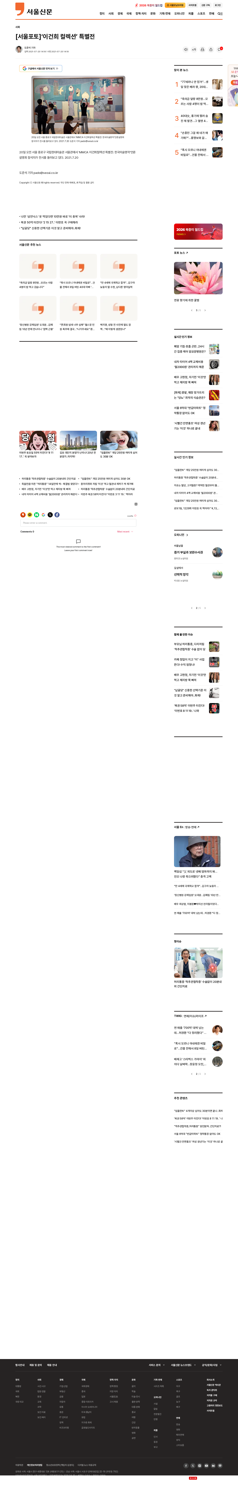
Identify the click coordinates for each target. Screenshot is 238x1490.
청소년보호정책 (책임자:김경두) (60, 1465)
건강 (134, 1422)
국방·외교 (19, 1401)
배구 (178, 1406)
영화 (134, 1432)
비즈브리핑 (64, 1427)
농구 (178, 1401)
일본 (83, 1396)
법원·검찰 (41, 1391)
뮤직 (178, 1439)
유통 (61, 1406)
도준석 (27, 47)
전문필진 (157, 1414)
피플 (191, 13)
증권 (61, 1412)
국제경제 (85, 1386)
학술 (134, 1391)
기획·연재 (164, 13)
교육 (39, 1401)
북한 (17, 1396)
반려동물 (135, 1427)
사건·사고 (41, 1386)
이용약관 (19, 1465)
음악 (134, 1386)
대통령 (18, 1386)
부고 (156, 1447)
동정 (156, 1441)
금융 (61, 1396)
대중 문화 (136, 1406)
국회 (17, 1391)
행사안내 (19, 1365)
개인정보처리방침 (34, 1465)
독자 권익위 (212, 1390)
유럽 (83, 1417)
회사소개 (210, 1379)
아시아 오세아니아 (89, 1406)
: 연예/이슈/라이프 (190, 1016)
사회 (111, 13)
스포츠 (201, 13)
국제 (129, 13)
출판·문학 (136, 1401)
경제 (120, 13)
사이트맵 (210, 1410)
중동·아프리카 (87, 1401)
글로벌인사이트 (88, 1427)
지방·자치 (114, 1391)
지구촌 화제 (86, 1422)
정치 (102, 13)
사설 (156, 1403)
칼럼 (156, 1408)
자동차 (62, 1401)
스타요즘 (180, 1445)
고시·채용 (114, 1401)
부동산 (62, 1391)
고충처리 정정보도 (215, 1405)
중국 (83, 1391)
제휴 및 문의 (35, 1365)
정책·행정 (114, 1386)
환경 (39, 1396)
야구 (178, 1386)
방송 (178, 1424)
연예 (211, 13)
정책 (61, 1422)
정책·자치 (141, 13)
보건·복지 (41, 1417)
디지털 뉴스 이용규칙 (87, 1465)
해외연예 (180, 1434)
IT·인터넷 (63, 1417)
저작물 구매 (212, 1395)
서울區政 (114, 1396)
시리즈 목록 (159, 1386)
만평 (156, 1419)
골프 (178, 1396)
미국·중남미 (86, 1412)
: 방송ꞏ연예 (187, 827)
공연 (134, 1437)
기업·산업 (63, 1386)
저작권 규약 (212, 1400)
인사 (156, 1436)
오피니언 (179, 13)
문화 (153, 13)
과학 (39, 1406)
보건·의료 (41, 1412)
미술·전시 (136, 1396)
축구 (178, 1391)
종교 (134, 1412)
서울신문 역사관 (214, 1384)
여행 (134, 1417)
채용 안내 (52, 1365)
